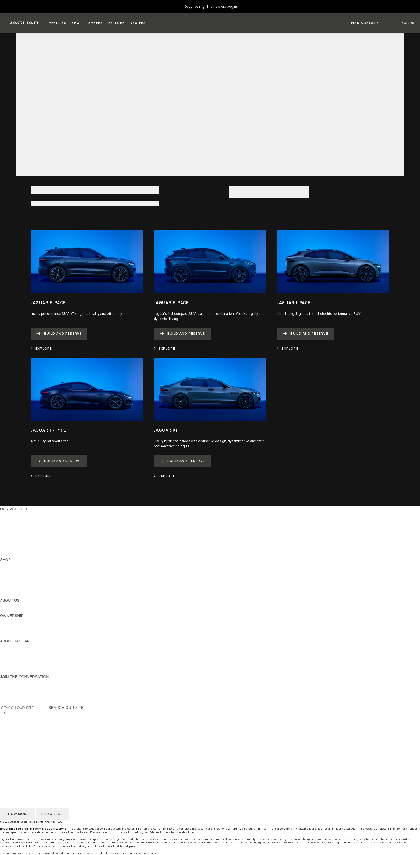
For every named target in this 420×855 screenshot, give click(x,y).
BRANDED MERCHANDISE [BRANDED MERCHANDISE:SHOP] (24, 595)
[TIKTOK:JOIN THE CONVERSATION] (9, 687)
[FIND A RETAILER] (361, 23)
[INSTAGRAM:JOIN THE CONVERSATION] (13, 682)
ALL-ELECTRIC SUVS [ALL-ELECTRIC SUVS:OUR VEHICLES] (19, 524)
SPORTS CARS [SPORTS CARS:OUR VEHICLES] (13, 529)
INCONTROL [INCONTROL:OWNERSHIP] (11, 626)
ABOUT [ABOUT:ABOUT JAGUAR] (6, 646)
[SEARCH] (4, 713)
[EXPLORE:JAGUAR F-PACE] (41, 348)
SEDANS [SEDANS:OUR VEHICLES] (8, 534)
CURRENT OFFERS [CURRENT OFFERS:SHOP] (17, 565)
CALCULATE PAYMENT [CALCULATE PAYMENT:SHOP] (20, 585)
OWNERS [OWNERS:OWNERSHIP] (8, 621)
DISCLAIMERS (13, 754)
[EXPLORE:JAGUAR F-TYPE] (41, 476)
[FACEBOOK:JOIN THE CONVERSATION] (12, 697)
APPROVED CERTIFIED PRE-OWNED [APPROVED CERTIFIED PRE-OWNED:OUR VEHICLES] (34, 544)
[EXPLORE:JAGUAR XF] (164, 476)
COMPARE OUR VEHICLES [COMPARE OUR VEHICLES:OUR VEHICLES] (24, 549)
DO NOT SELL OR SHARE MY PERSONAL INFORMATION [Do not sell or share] (51, 734)
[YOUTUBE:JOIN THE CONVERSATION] (11, 692)
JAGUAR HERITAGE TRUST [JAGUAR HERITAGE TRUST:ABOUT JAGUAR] (25, 666)
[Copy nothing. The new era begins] (211, 7)
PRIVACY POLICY (16, 729)
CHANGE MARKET (16, 719)
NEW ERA (9, 555)
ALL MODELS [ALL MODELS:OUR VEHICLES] (12, 514)
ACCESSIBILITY (14, 744)
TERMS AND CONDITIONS (23, 739)
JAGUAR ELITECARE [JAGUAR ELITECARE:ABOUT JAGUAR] (19, 651)
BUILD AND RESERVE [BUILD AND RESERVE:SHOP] (20, 570)
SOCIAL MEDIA (13, 749)
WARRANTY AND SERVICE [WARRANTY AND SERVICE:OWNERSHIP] (24, 631)
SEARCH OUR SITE (66, 707)
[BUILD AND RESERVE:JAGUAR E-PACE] (182, 334)
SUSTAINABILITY (15, 610)
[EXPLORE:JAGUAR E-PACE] (164, 348)
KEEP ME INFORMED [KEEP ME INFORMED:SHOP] (19, 580)
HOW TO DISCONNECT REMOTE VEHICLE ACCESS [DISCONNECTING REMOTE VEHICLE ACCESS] (46, 760)
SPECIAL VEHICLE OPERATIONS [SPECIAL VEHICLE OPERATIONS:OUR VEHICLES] (29, 539)
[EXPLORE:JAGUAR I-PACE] (287, 348)
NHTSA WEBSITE (15, 724)
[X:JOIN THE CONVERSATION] (4, 702)
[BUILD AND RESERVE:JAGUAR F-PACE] (59, 334)
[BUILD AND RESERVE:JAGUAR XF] (182, 461)
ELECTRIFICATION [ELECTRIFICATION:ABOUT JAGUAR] (17, 656)
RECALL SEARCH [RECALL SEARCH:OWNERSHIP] (16, 636)
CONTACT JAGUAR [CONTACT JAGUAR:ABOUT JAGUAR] (17, 661)
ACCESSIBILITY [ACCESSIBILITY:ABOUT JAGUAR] (14, 671)
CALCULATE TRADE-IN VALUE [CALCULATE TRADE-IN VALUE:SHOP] (27, 590)
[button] (57, 23)
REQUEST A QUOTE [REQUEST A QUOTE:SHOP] (18, 575)
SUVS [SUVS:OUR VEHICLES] (5, 519)
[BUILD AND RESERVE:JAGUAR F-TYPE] (59, 461)
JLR (3, 605)
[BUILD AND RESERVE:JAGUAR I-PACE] (305, 334)
